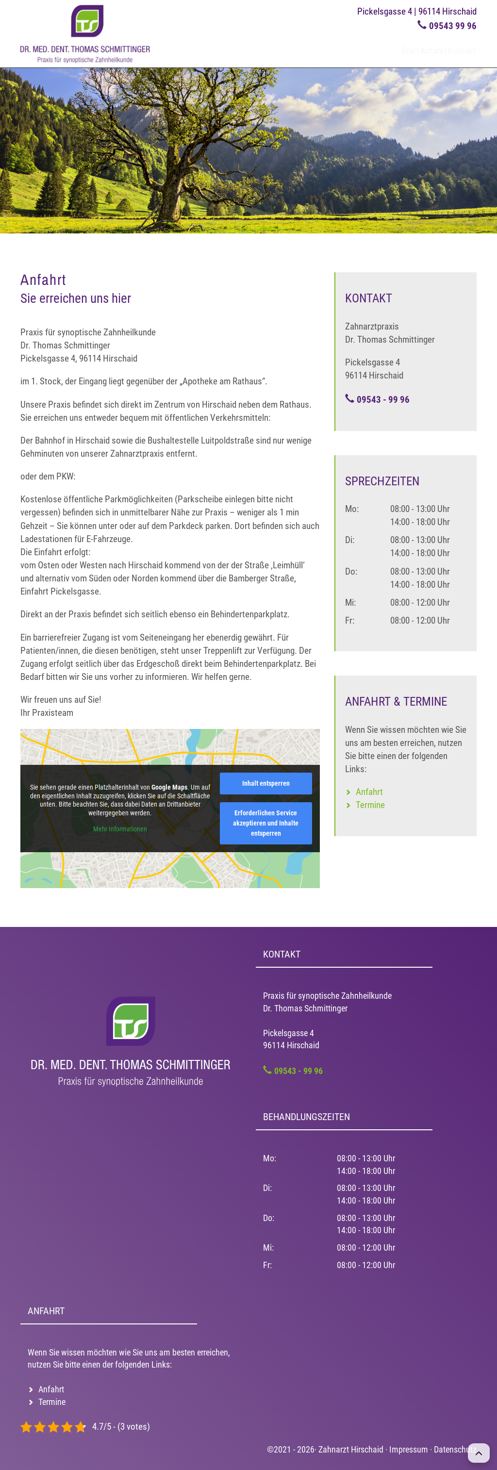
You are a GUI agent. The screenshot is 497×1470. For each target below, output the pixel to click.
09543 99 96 (453, 26)
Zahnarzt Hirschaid (350, 1449)
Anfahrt (414, 50)
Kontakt (455, 50)
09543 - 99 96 (383, 399)
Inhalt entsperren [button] (266, 783)
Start (378, 50)
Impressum (408, 1449)
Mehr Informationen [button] (120, 829)
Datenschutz (455, 1449)
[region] (248, 150)
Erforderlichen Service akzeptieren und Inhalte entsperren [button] (265, 823)
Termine (370, 804)
